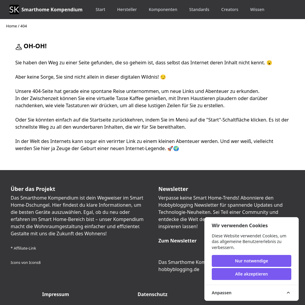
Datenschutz (152, 294)
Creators (229, 9)
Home (11, 26)
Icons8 (35, 262)
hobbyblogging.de (178, 269)
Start (100, 9)
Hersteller (127, 9)
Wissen (257, 9)
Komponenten (163, 9)
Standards (199, 9)
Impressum (55, 294)
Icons (15, 262)
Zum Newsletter (177, 240)
